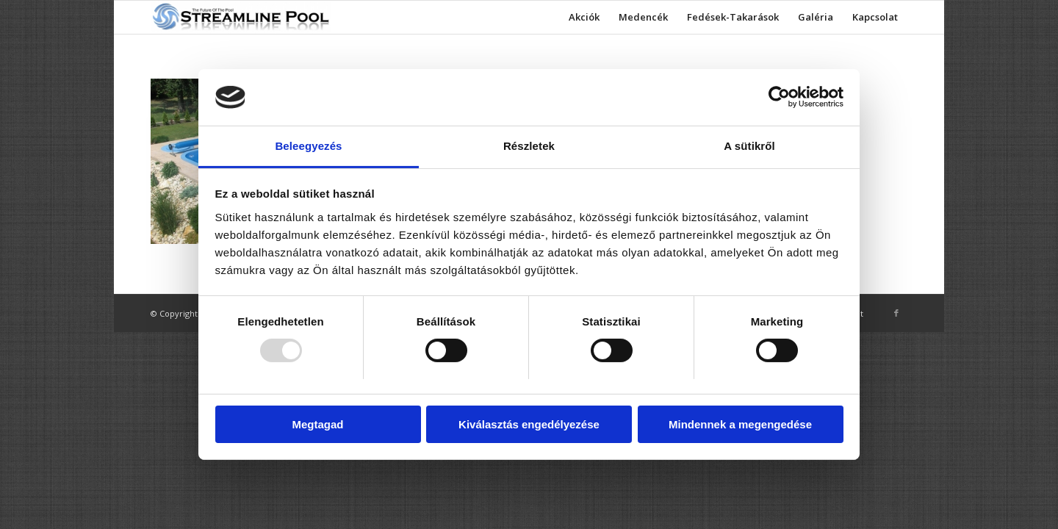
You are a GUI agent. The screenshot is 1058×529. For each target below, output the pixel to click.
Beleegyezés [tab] (308, 146)
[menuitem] (584, 17)
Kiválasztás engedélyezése (529, 424)
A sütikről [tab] (749, 146)
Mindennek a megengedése (740, 424)
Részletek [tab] (529, 146)
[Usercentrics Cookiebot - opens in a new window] (779, 97)
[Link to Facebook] (896, 313)
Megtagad (317, 424)
